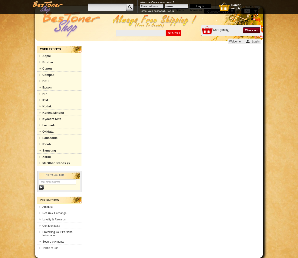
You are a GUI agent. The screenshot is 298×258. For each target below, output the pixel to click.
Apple (46, 56)
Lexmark (48, 125)
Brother (47, 62)
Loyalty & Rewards (54, 219)
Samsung (49, 150)
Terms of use (50, 248)
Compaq (48, 75)
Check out (251, 30)
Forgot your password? (153, 11)
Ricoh (46, 144)
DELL (46, 81)
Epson (47, 87)
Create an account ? (162, 2)
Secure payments (53, 241)
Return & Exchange (54, 213)
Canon (47, 68)
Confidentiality (51, 225)
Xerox (46, 157)
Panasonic (50, 138)
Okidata (48, 131)
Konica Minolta (53, 112)
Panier (235, 5)
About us (47, 207)
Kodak (47, 106)
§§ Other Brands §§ (56, 163)
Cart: (216, 30)
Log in (256, 41)
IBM (45, 100)
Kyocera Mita (51, 119)
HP (44, 93)
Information (49, 200)
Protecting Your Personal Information (57, 233)
